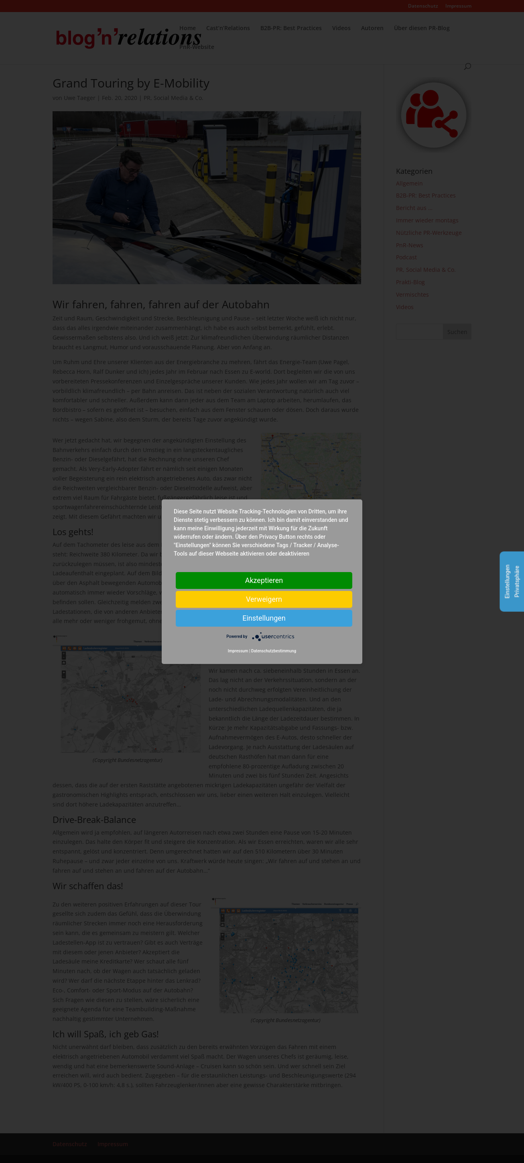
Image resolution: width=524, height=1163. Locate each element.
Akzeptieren (264, 580)
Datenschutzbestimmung (273, 651)
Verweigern (264, 599)
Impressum (238, 651)
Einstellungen (263, 617)
